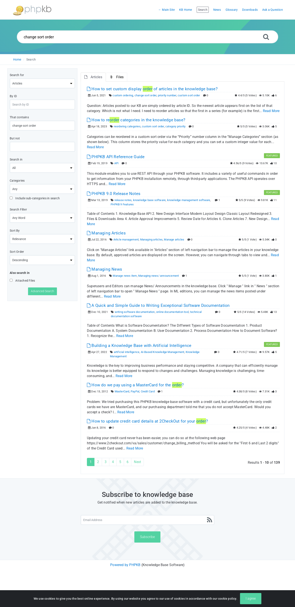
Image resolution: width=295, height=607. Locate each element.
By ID (13, 96)
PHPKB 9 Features (122, 204)
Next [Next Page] (137, 462)
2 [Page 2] (98, 462)
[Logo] (32, 10)
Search (31, 59)
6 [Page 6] (128, 462)
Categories (17, 180)
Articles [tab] (93, 77)
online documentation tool (172, 312)
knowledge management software (188, 200)
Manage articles (174, 239)
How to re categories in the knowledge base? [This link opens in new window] (136, 119)
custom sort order (189, 95)
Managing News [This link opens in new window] (104, 269)
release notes (123, 200)
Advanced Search (42, 291)
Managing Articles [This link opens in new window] (106, 233)
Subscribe (147, 537)
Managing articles (151, 239)
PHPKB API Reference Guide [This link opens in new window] (115, 156)
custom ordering (123, 95)
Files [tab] (117, 77)
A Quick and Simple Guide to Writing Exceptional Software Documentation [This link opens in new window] (158, 305)
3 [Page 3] (106, 462)
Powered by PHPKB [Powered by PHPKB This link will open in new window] (125, 565)
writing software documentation (135, 312)
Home (17, 59)
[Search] (266, 37)
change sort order (145, 95)
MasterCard (122, 391)
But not (15, 138)
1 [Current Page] (91, 462)
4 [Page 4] (113, 462)
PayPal (135, 391)
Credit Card (148, 391)
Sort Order (17, 251)
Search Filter (18, 209)
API (116, 163)
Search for (17, 75)
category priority (175, 126)
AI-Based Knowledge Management (162, 352)
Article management (126, 239)
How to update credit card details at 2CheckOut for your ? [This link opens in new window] (147, 421)
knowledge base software (149, 200)
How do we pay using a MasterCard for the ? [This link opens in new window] (135, 384)
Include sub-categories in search (35, 198)
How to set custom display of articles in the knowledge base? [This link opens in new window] (152, 88)
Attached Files (22, 280)
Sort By (15, 230)
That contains (19, 117)
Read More (271, 111)
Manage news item (125, 275)
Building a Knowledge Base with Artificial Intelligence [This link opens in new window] (139, 345)
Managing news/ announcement (158, 275)
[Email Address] (147, 520)
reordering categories (127, 126)
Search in (16, 159)
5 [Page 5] (120, 462)
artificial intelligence (127, 352)
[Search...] (147, 36)
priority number (167, 95)
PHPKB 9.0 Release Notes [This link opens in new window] (113, 193)
